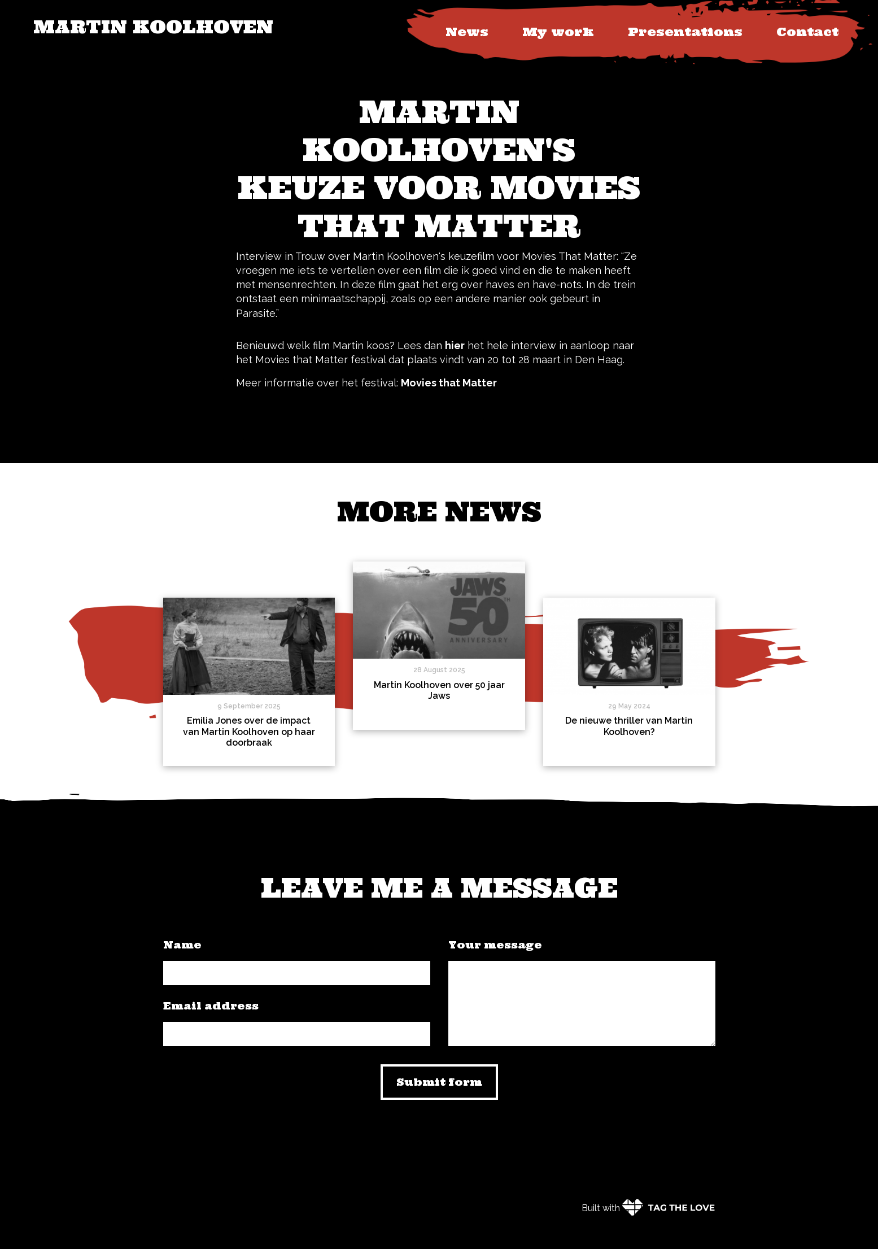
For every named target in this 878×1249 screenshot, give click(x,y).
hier (455, 345)
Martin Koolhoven (153, 26)
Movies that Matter (449, 383)
